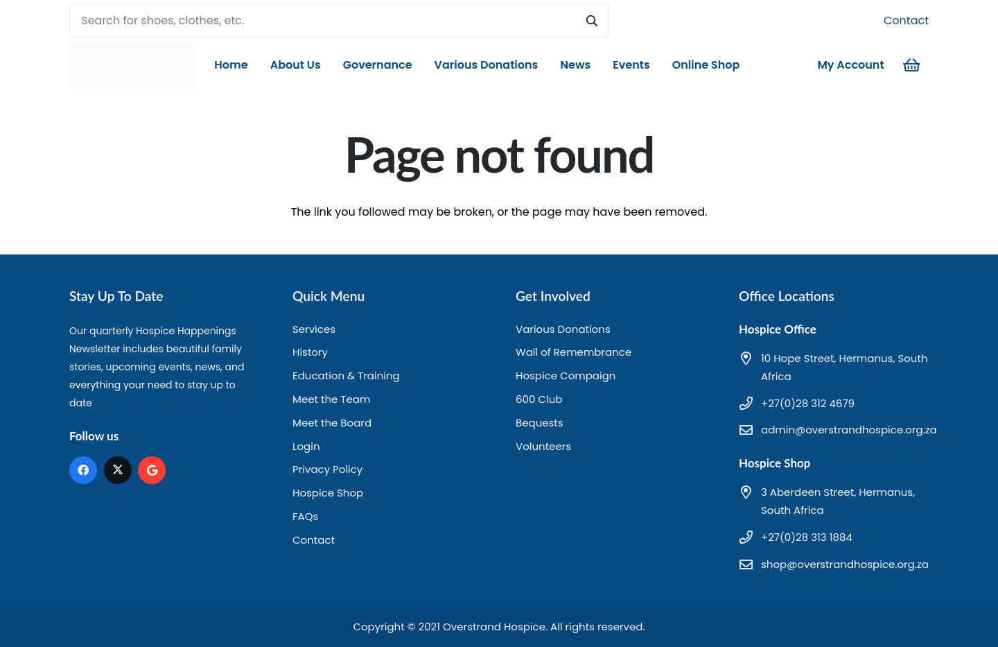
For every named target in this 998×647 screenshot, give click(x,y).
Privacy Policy (327, 469)
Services (313, 329)
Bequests (539, 422)
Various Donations (563, 329)
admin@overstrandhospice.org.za (849, 429)
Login (306, 446)
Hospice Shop (327, 492)
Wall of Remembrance (573, 352)
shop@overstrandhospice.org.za (845, 564)
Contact (906, 20)
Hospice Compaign (565, 375)
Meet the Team (331, 399)
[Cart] (912, 65)
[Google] (152, 470)
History (310, 352)
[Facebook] (83, 470)
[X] (118, 470)
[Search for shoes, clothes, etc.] (339, 20)
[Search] (592, 20)
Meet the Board (331, 422)
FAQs (305, 516)
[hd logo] (134, 65)
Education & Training (346, 375)
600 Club (539, 399)
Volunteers (543, 446)
